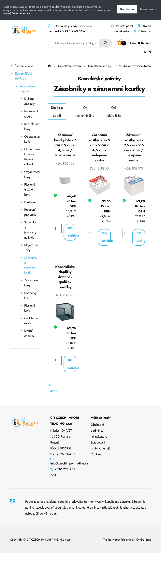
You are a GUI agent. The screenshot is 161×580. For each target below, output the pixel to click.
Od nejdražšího (114, 111)
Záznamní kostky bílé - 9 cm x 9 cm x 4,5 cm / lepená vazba (65, 145)
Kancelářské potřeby (23, 76)
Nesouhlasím (148, 9)
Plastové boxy (29, 308)
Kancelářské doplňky (27, 89)
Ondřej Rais (143, 539)
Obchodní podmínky (97, 427)
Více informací (21, 13)
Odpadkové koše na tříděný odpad (31, 157)
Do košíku (72, 232)
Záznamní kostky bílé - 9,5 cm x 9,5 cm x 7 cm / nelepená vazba (134, 147)
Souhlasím (127, 9)
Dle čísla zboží (57, 111)
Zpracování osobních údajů (100, 445)
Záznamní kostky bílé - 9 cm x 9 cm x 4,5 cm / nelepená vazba (99, 147)
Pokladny (30, 202)
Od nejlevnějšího (85, 111)
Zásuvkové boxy (30, 283)
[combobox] (74, 43)
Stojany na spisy (31, 247)
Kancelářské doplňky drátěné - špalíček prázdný (65, 277)
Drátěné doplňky (29, 101)
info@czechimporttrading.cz (69, 463)
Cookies (96, 454)
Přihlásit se (142, 31)
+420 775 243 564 (70, 31)
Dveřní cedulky (29, 333)
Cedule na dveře (30, 321)
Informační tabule (31, 114)
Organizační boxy (31, 174)
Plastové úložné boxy (29, 189)
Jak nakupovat (122, 26)
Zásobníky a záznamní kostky (30, 265)
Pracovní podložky (30, 212)
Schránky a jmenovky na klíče (30, 230)
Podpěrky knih (30, 295)
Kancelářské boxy (31, 126)
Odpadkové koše (31, 139)
